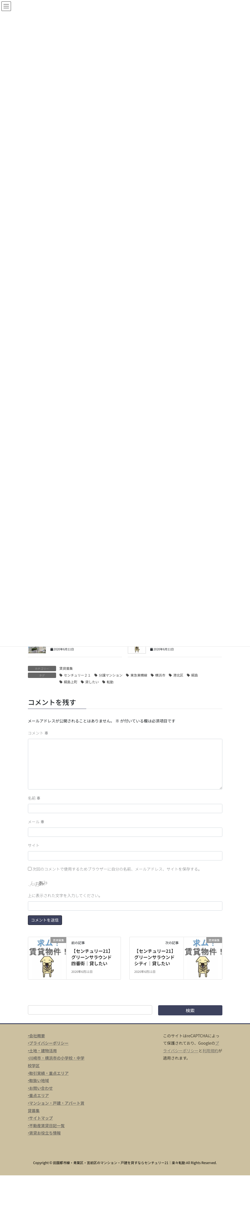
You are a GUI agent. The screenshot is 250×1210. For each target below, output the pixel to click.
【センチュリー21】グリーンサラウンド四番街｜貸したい (92, 957)
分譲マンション (111, 675)
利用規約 (210, 1050)
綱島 (194, 675)
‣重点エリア (38, 1095)
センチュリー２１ (77, 675)
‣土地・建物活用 (42, 1050)
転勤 (110, 681)
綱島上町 (71, 681)
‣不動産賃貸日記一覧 (46, 1125)
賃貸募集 (66, 668)
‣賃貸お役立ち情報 (44, 1133)
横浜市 (160, 675)
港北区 (178, 675)
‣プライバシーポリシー (48, 1043)
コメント (38, 733)
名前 (34, 798)
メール (36, 821)
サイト (34, 845)
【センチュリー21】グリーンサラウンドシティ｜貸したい (155, 957)
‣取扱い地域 (38, 1080)
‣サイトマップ (40, 1118)
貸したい (92, 681)
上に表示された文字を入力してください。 (65, 895)
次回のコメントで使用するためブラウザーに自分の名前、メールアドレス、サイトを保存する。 (117, 869)
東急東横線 (138, 675)
